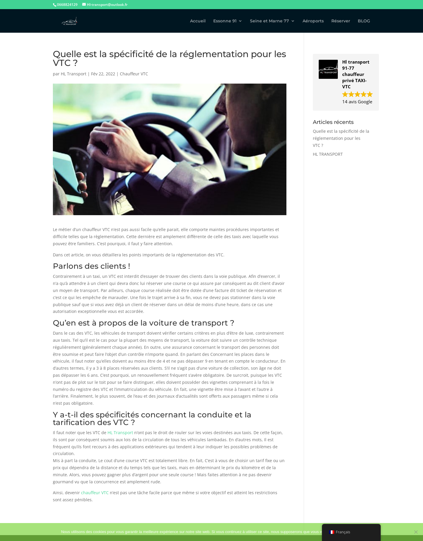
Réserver (340, 21)
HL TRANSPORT (328, 154)
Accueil (198, 21)
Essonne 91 (224, 21)
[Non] (416, 532)
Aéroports (313, 21)
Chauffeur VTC (134, 74)
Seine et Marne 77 (269, 21)
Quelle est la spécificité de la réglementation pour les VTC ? (341, 138)
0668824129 (67, 4)
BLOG (364, 21)
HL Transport (73, 74)
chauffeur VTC (95, 492)
